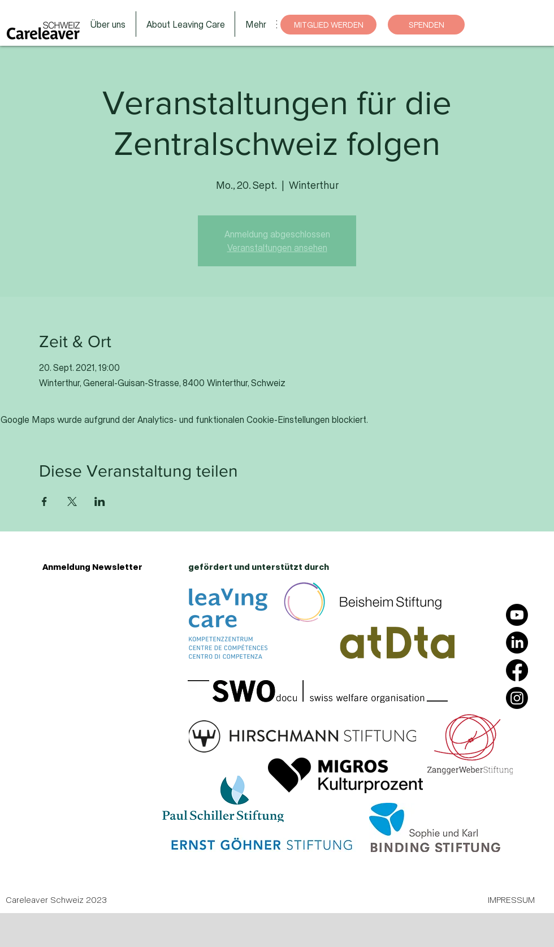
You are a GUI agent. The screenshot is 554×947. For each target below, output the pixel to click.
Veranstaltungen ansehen (277, 247)
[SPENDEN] (426, 24)
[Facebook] (517, 670)
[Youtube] (517, 615)
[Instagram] (517, 698)
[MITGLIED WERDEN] (328, 24)
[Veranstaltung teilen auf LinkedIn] (99, 501)
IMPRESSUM (511, 899)
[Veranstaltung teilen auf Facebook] (44, 501)
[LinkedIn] (517, 643)
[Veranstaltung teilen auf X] (72, 501)
